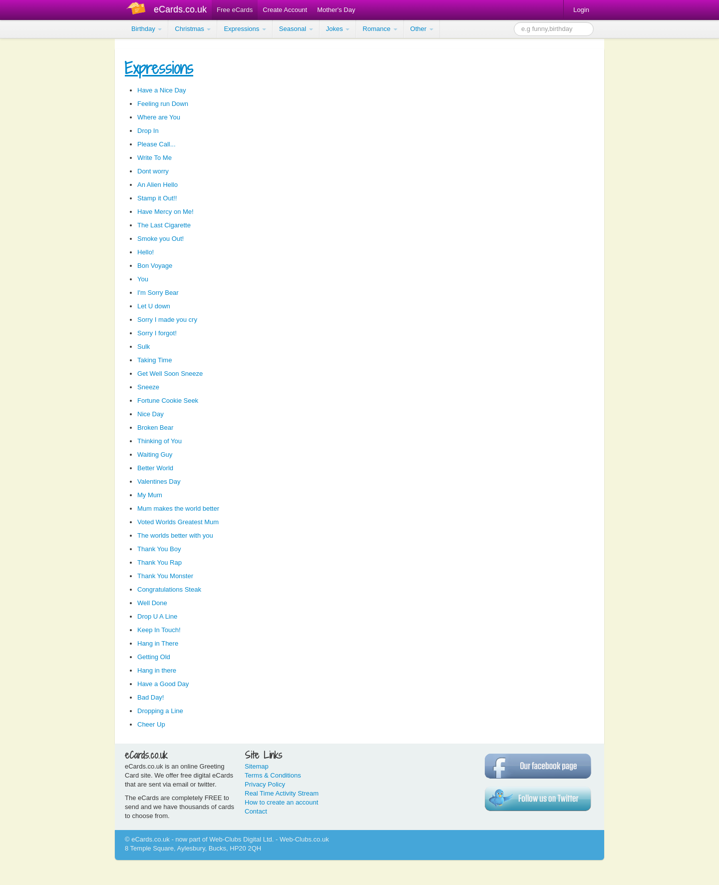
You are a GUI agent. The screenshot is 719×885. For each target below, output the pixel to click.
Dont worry (153, 171)
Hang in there (156, 670)
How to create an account (281, 802)
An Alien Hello (157, 184)
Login (581, 9)
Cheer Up (151, 724)
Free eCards (235, 9)
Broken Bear (155, 427)
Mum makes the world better (178, 508)
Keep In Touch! (159, 630)
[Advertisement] (40, 190)
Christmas (193, 28)
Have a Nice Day (161, 90)
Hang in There (157, 643)
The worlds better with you (175, 535)
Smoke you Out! (160, 238)
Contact (256, 811)
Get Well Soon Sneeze (170, 373)
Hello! (145, 252)
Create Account (285, 9)
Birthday (146, 28)
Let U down (153, 306)
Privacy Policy (265, 784)
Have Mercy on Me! (165, 211)
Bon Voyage (154, 265)
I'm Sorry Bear (158, 292)
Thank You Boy (159, 549)
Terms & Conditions (273, 775)
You (142, 279)
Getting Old (153, 657)
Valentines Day (158, 481)
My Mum (149, 495)
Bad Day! (150, 697)
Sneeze (148, 387)
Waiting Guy (154, 454)
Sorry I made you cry (167, 319)
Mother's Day (336, 9)
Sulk (143, 346)
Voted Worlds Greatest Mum (178, 522)
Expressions (245, 28)
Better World (155, 468)
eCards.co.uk (180, 9)
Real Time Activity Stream (282, 793)
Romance (379, 28)
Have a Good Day (163, 684)
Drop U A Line (157, 616)
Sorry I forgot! (157, 333)
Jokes (338, 28)
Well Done (152, 603)
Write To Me (154, 157)
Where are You (158, 117)
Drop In (148, 130)
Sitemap (257, 766)
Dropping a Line (160, 711)
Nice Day (150, 414)
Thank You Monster (165, 576)
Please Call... (156, 144)
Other (421, 28)
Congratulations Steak (169, 589)
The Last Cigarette (164, 225)
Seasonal (296, 28)
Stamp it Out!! (157, 198)
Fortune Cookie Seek (167, 400)
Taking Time (154, 360)
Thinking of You (159, 441)
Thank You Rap (159, 562)
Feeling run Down (162, 103)
